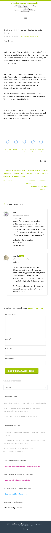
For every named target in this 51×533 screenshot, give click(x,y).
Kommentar (10, 314)
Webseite (9, 358)
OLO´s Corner (25, 36)
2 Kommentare (34, 36)
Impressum (38, 524)
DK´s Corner (27, 524)
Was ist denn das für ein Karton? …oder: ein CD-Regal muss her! (25, 403)
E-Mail (8, 349)
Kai (14, 212)
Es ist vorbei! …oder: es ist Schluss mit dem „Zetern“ (20, 416)
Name (7, 339)
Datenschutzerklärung (25, 525)
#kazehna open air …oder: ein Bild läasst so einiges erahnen (37, 173)
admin (16, 256)
